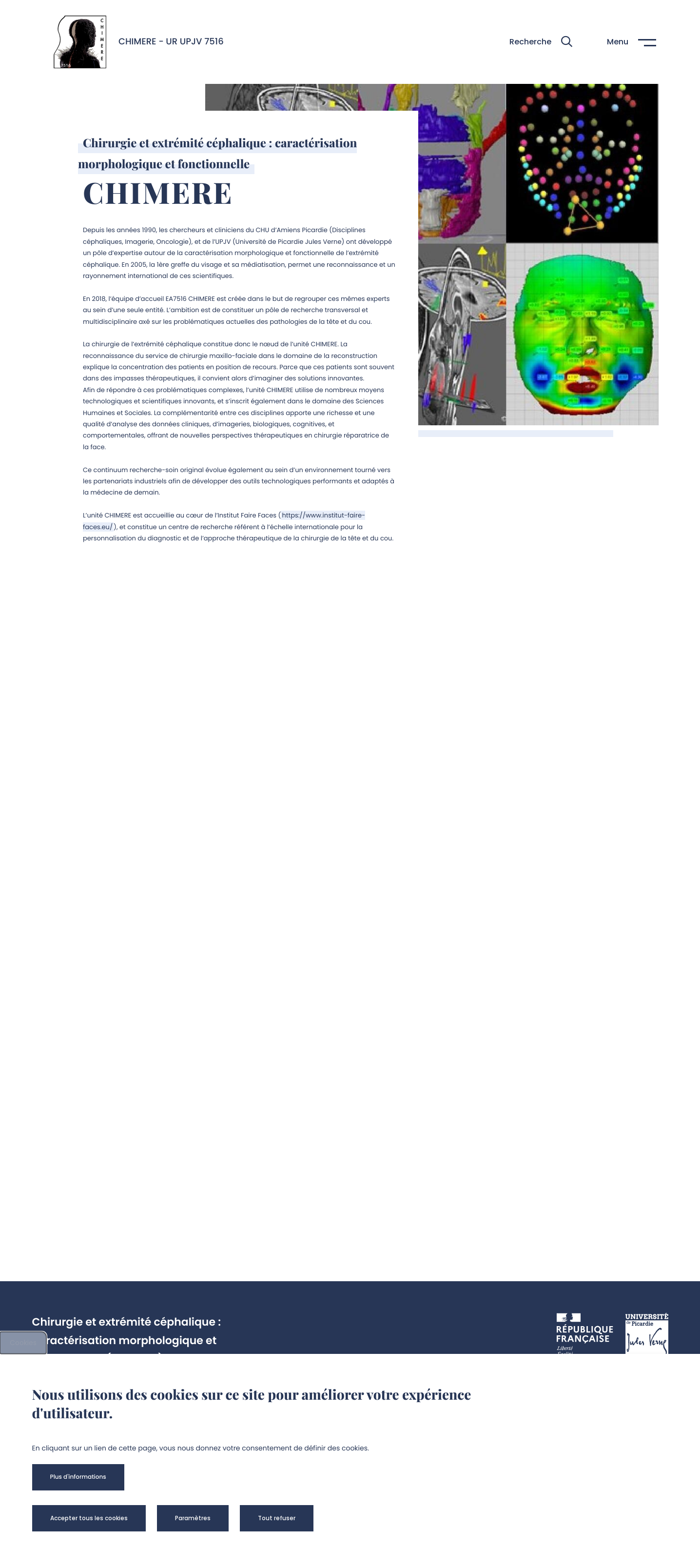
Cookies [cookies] (23, 1343)
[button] (540, 42)
